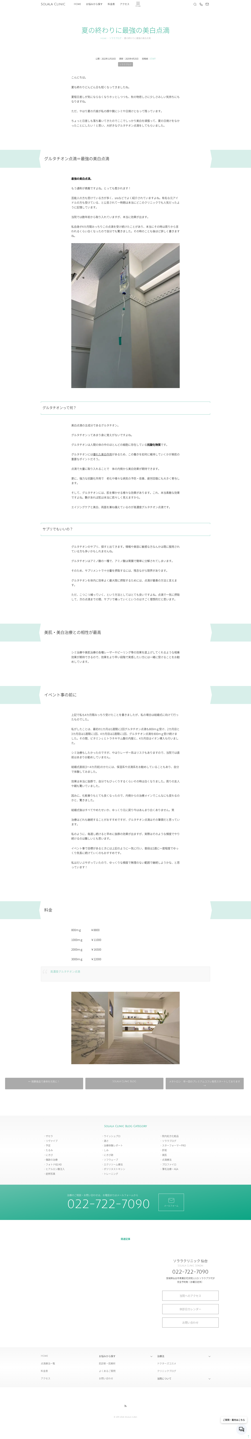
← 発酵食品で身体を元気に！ (44, 1081)
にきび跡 (108, 1155)
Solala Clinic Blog (124, 1081)
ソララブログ (115, 38)
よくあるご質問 (107, 1371)
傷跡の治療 (52, 1159)
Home (77, 4)
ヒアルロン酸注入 (55, 1169)
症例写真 (50, 1173)
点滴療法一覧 (48, 1363)
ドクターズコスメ (166, 1363)
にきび (49, 1155)
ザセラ (49, 1136)
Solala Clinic (53, 4)
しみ (106, 1150)
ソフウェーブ (111, 1159)
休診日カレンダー (190, 1309)
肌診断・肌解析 (107, 1363)
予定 (48, 1145)
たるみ (49, 1150)
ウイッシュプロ (112, 1136)
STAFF (153, 58)
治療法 (160, 1356)
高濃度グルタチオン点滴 (66, 971)
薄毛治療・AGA (170, 1169)
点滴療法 (167, 1159)
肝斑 (164, 1150)
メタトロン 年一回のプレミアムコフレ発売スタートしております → (203, 1083)
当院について (164, 1378)
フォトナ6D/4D (54, 1164)
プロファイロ (169, 1164)
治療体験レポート (113, 1145)
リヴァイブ (52, 1140)
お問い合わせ (190, 1322)
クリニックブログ (166, 1371)
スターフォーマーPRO (174, 1145)
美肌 (164, 1155)
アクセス (124, 4)
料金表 (111, 4)
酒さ (106, 1140)
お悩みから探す (94, 4)
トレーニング (111, 1173)
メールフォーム (171, 1202)
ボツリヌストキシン (114, 1169)
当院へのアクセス (190, 1296)
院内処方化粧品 (170, 1136)
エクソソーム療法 (113, 1164)
